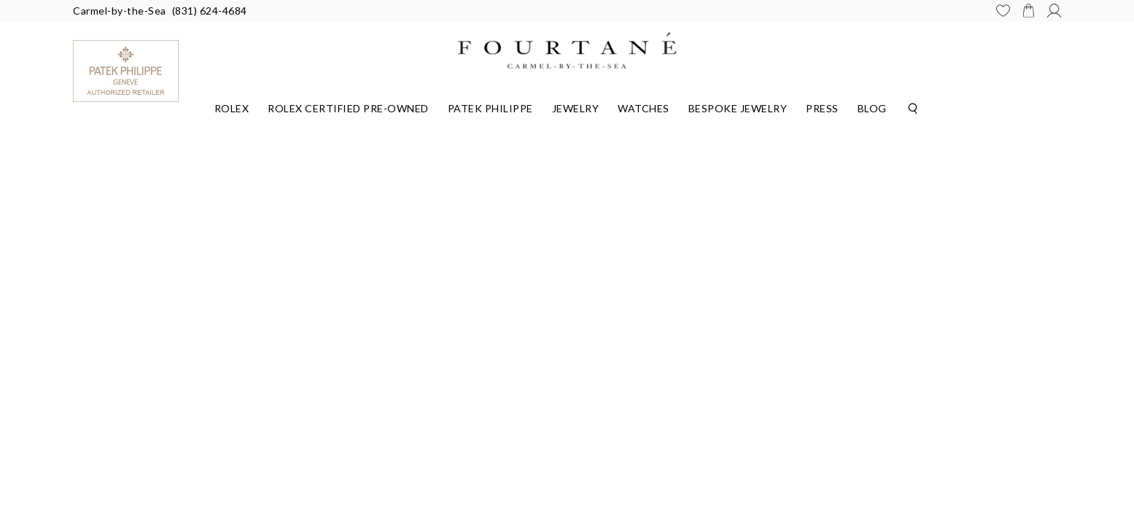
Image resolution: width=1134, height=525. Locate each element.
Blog (872, 108)
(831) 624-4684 (209, 10)
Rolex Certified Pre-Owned (348, 108)
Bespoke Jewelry (738, 108)
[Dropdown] (232, 106)
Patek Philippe (490, 108)
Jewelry (575, 108)
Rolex (231, 108)
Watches (643, 108)
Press (822, 108)
